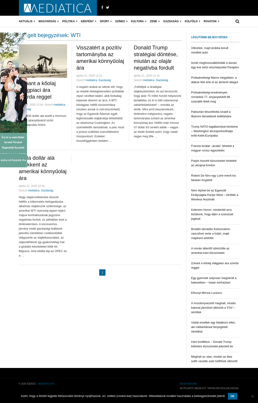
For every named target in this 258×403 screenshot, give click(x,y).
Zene (153, 21)
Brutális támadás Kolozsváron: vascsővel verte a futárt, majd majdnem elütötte (211, 233)
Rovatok (210, 21)
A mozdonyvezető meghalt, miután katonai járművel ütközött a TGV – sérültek (213, 307)
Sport (104, 21)
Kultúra (137, 21)
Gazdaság (171, 21)
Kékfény (87, 21)
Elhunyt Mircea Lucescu (206, 292)
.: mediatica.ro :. (46, 384)
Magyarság (47, 21)
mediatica (59, 104)
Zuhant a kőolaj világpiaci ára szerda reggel (37, 90)
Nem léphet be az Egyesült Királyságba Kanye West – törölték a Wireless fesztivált (214, 195)
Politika (68, 21)
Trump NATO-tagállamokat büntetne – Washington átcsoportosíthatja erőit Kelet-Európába (214, 131)
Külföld (191, 21)
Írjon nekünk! (188, 384)
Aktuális (26, 21)
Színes (120, 21)
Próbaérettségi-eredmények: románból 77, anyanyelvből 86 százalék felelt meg (210, 97)
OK (233, 396)
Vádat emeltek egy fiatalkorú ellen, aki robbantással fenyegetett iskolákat (213, 327)
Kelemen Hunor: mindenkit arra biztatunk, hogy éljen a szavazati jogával (212, 214)
